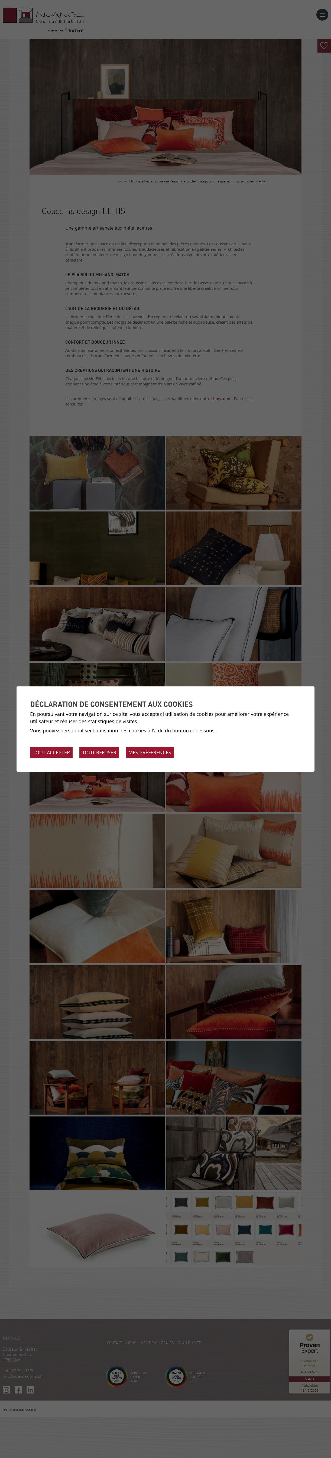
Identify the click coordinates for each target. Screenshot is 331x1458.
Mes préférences (149, 752)
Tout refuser (99, 752)
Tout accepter (51, 752)
